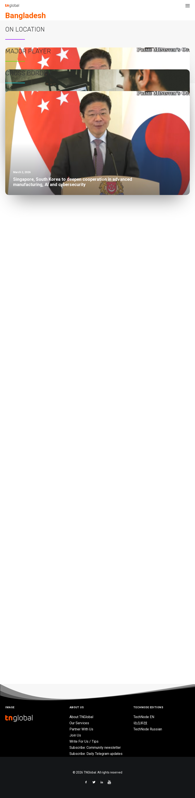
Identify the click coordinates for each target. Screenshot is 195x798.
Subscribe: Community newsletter (95, 747)
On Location (25, 109)
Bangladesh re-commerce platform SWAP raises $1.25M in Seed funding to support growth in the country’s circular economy (139, 45)
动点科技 (140, 723)
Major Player (28, 311)
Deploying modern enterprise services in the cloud (49, 443)
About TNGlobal (81, 717)
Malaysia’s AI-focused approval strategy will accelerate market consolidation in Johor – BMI (84, 291)
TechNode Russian (147, 729)
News (93, 31)
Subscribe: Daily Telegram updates (96, 754)
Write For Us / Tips (83, 741)
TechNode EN (143, 717)
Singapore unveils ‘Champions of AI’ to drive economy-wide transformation (70, 261)
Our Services (79, 723)
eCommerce (124, 31)
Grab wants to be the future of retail (36, 458)
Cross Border (28, 494)
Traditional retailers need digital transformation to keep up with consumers (70, 473)
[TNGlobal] (12, 5)
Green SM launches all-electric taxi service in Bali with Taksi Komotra (64, 276)
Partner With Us (81, 729)
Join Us (75, 735)
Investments (106, 31)
